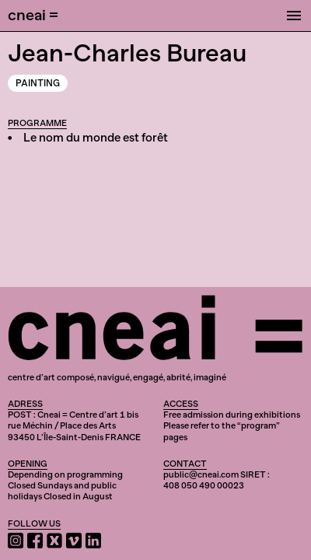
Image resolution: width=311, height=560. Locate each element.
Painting (38, 83)
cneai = (33, 14)
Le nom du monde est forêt (95, 138)
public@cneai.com (201, 474)
